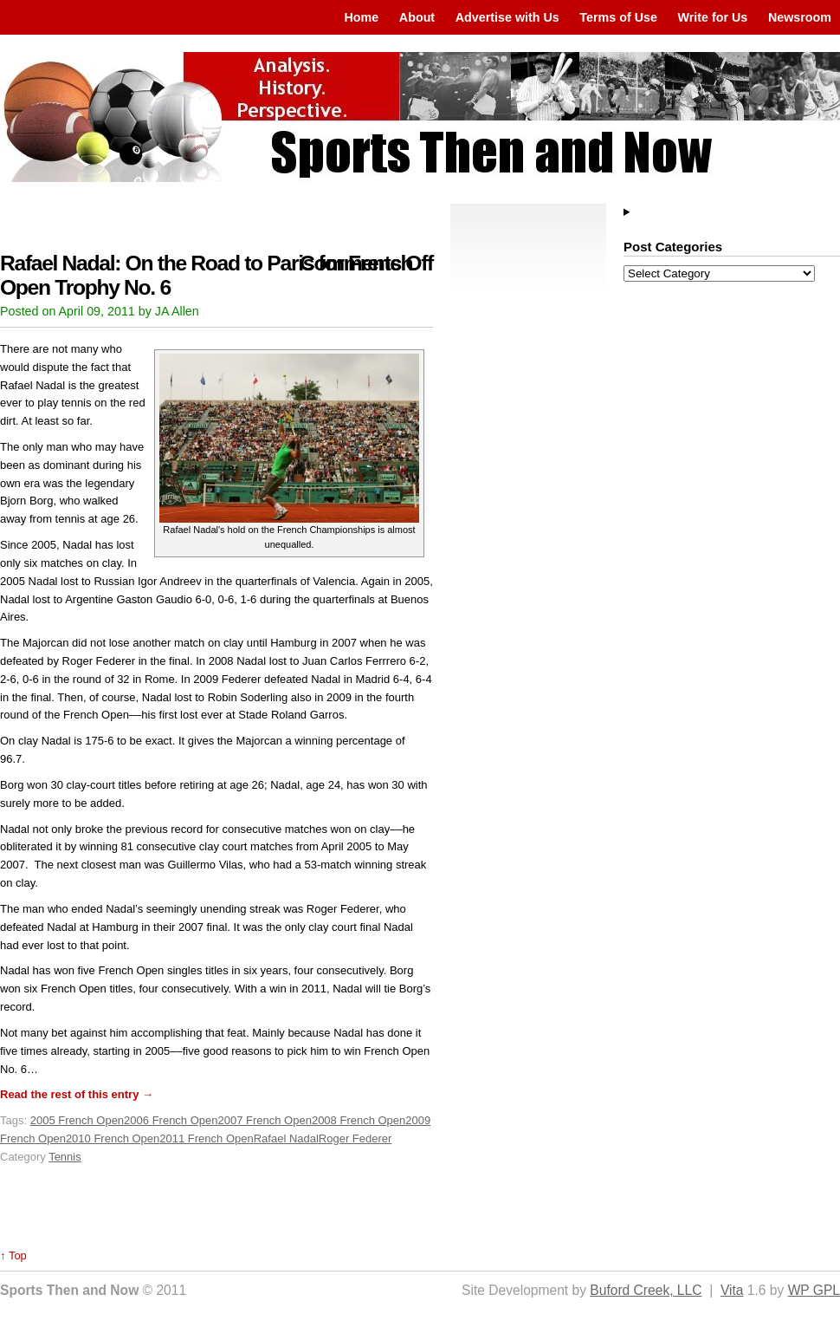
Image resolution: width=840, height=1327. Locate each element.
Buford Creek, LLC (645, 1290)
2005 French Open (77, 1120)
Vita (732, 1290)
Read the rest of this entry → (76, 1094)
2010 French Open (112, 1138)
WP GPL (814, 1290)
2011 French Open (206, 1138)
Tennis (64, 1156)
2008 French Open (358, 1120)
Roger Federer (355, 1138)
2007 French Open (265, 1120)
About (417, 17)
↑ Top (13, 1255)
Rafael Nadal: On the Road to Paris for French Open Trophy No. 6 (206, 275)
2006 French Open (170, 1120)
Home (361, 17)
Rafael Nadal (286, 1138)
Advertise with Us (507, 17)
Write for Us (713, 17)
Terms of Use (618, 17)
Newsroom (799, 17)
